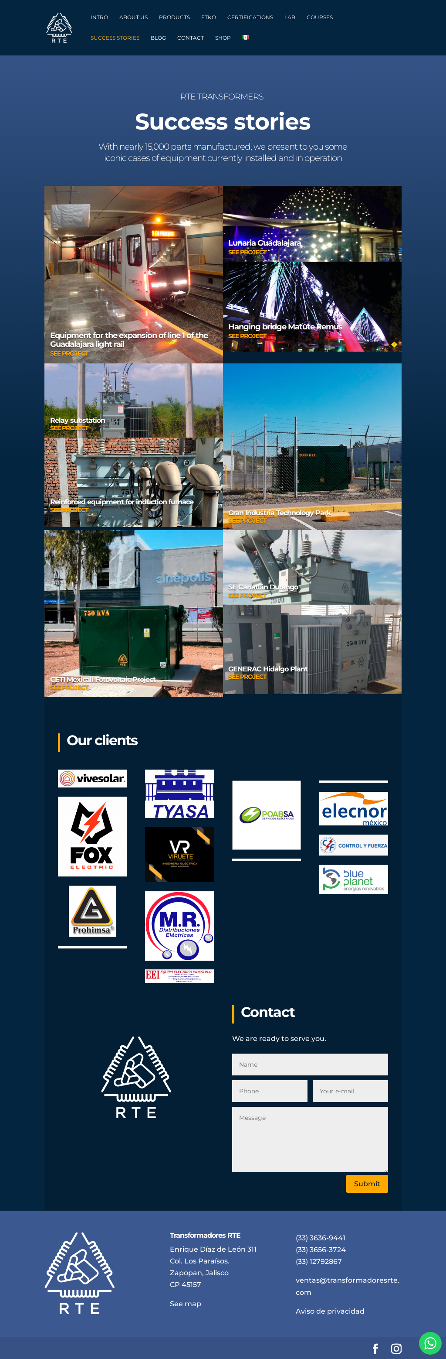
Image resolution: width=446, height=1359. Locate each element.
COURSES (320, 17)
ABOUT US (133, 17)
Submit (367, 1184)
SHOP (223, 38)
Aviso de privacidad (330, 1311)
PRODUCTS (174, 17)
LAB (289, 17)
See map (185, 1304)
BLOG (158, 38)
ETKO (208, 17)
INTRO (99, 17)
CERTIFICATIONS (250, 17)
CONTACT (190, 38)
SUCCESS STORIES (115, 38)
